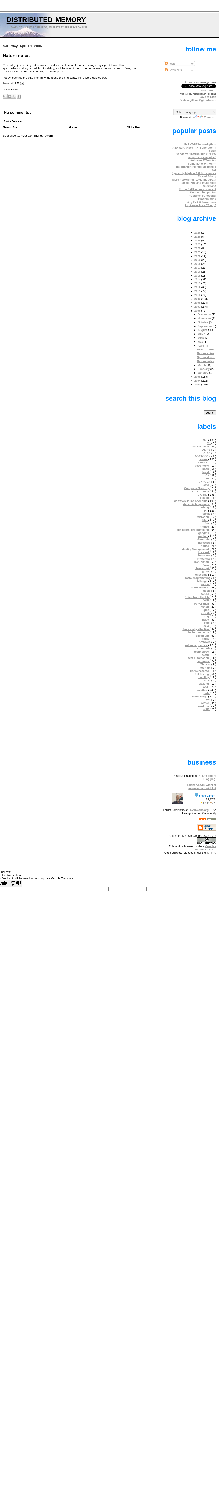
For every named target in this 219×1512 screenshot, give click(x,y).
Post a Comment (13, 121)
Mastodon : (198, 92)
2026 (197, 232)
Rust (207, 622)
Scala (206, 626)
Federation (202, 517)
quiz (206, 610)
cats (206, 485)
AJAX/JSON (203, 456)
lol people (201, 574)
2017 (197, 267)
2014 (197, 279)
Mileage (202, 581)
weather (202, 690)
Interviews (204, 558)
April (201, 345)
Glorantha (204, 539)
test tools (203, 661)
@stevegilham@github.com (198, 100)
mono (205, 584)
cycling (203, 494)
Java (206, 565)
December (205, 314)
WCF (206, 686)
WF (208, 699)
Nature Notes (205, 353)
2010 (197, 295)
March (202, 365)
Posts (170, 63)
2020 (197, 256)
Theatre (205, 664)
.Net (205, 440)
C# (207, 475)
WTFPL (211, 852)
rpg (207, 616)
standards (204, 648)
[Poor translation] (15, 883)
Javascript (202, 568)
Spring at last (206, 357)
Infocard (204, 552)
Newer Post (11, 127)
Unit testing (202, 674)
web (207, 693)
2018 (197, 263)
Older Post (134, 127)
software (205, 642)
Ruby (206, 619)
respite (206, 613)
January (203, 372)
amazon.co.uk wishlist (201, 785)
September (205, 326)
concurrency (201, 491)
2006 (197, 310)
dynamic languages (196, 504)
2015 (197, 275)
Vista (207, 680)
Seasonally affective (196, 629)
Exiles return (205, 349)
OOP (206, 600)
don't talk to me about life (191, 501)
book (206, 469)
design (205, 497)
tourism (205, 667)
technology (202, 651)
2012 (197, 287)
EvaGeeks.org (199, 810)
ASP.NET (203, 462)
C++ (207, 478)
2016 (197, 271)
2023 (197, 244)
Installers (204, 555)
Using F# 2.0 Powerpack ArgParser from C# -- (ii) (200, 203)
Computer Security (197, 488)
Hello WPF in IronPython (200, 144)
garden (203, 536)
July (201, 333)
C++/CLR (205, 481)
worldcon (204, 706)
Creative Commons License (203, 848)
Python (205, 606)
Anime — (203, 160)
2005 (197, 376)
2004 (197, 380)
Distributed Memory (46, 18)
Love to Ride (208, 97)
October (203, 322)
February (204, 369)
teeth (206, 654)
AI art (207, 452)
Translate (205, 117)
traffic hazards (200, 670)
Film (205, 520)
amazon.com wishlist (202, 788)
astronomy (202, 465)
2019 (197, 260)
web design (200, 696)
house (205, 545)
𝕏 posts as (200, 82)
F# (206, 510)
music (207, 590)
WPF (206, 709)
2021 (197, 252)
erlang (205, 507)
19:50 (16, 83)
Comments (173, 70)
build (206, 472)
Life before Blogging (209, 777)
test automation (199, 658)
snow (206, 638)
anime (203, 459)
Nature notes (16, 55)
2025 (197, 236)
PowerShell (202, 603)
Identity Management (195, 549)
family (207, 513)
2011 (197, 291)
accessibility (201, 446)
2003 (197, 384)
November (205, 318)
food (207, 523)
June (201, 337)
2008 (197, 302)
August (203, 330)
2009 (197, 298)
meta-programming (198, 578)
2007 (197, 306)
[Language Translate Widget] (194, 112)
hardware (204, 542)
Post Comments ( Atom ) (38, 135)
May (201, 341)
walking (204, 683)
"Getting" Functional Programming (202, 197)
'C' (209, 443)
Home (73, 127)
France (205, 526)
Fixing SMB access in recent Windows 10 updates (197, 191)
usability (204, 677)
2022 (197, 248)
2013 (197, 283)
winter (205, 703)
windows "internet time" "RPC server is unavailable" (196, 155)
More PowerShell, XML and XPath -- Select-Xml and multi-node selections (194, 183)
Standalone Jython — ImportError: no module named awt (195, 167)
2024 (197, 240)
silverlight (203, 635)
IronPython (202, 561)
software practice (196, 645)
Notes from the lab (197, 597)
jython (206, 571)
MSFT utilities (200, 587)
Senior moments (198, 632)
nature (14, 89)
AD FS (206, 449)
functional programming (193, 529)
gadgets (204, 533)
